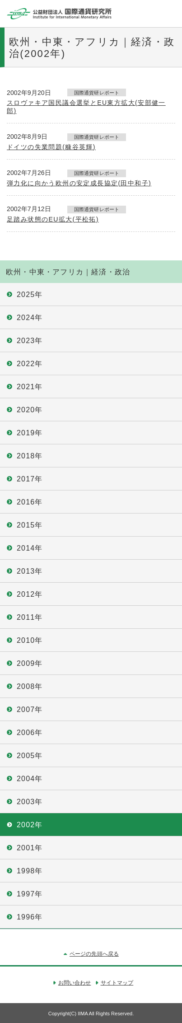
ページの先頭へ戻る (94, 954)
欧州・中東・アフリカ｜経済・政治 (68, 272)
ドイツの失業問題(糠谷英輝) (51, 147)
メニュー (168, 13)
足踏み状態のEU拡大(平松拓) (53, 219)
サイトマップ (117, 983)
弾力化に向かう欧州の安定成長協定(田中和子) (79, 183)
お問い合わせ (74, 983)
